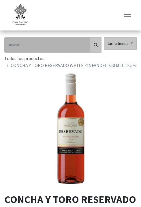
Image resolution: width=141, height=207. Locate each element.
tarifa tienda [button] (118, 43)
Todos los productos (24, 58)
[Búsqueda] (95, 45)
